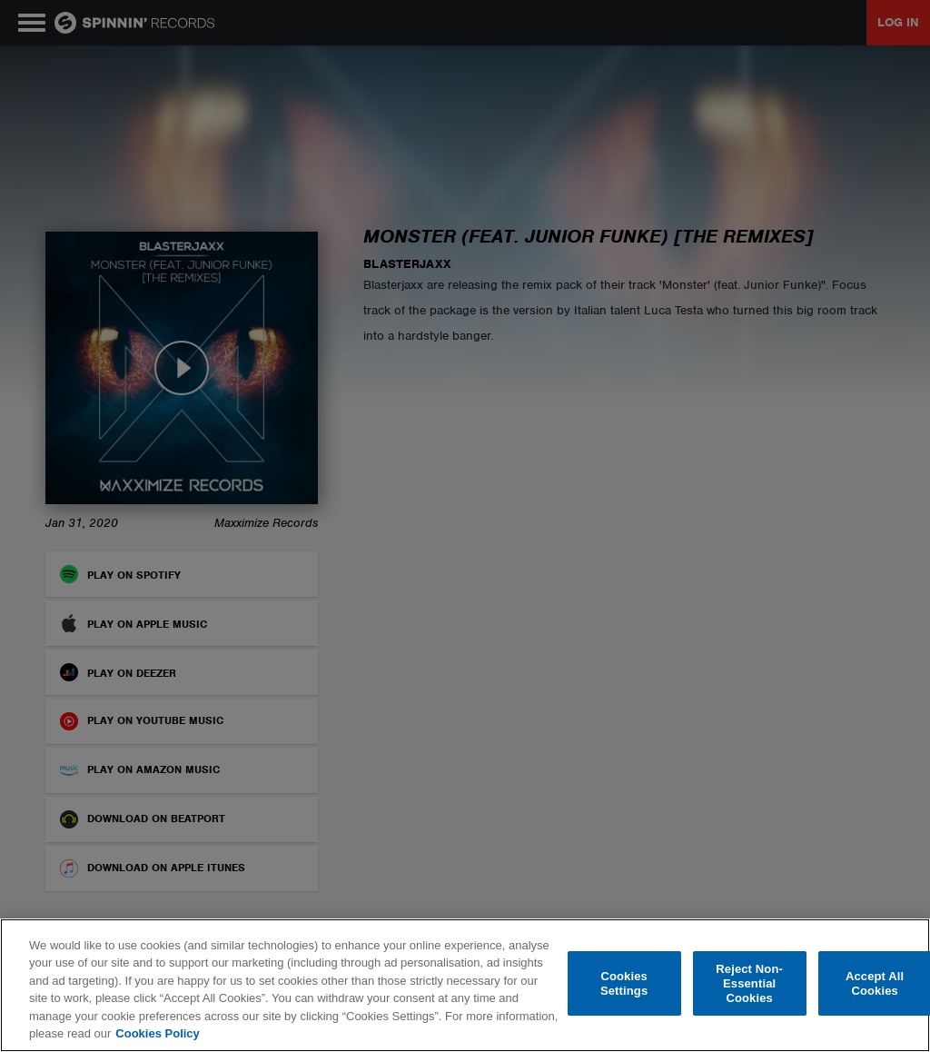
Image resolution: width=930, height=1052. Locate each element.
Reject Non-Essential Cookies (749, 984)
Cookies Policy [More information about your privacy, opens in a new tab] (157, 1033)
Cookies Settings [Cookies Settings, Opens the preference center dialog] (624, 983)
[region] (465, 985)
